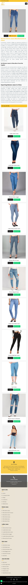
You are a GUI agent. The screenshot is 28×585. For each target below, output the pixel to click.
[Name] (26, 4)
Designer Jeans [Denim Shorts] (6, 568)
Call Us (6, 35)
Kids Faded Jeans (6, 547)
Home (4, 493)
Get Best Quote (13, 35)
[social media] (11, 579)
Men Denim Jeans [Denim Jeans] (6, 510)
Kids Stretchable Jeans (7, 549)
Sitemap (4, 501)
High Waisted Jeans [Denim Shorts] (7, 572)
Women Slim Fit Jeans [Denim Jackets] (7, 538)
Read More (10, 136)
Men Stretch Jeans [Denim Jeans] (6, 516)
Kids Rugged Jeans (6, 551)
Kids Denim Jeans (6, 545)
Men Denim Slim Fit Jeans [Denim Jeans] (8, 512)
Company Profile (6, 495)
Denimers (11, 577)
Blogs (4, 497)
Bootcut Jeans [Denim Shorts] (6, 566)
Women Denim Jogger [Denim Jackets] (7, 534)
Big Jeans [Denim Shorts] (5, 562)
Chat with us (20, 35)
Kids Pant (5, 555)
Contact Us (5, 499)
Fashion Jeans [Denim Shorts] (6, 570)
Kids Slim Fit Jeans (6, 553)
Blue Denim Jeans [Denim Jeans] (6, 514)
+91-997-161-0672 (5, 0)
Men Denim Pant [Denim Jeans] (6, 521)
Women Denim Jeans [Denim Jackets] (7, 527)
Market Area (5, 503)
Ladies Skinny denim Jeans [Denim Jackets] (8, 536)
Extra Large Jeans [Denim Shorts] (6, 564)
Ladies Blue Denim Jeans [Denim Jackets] (8, 532)
